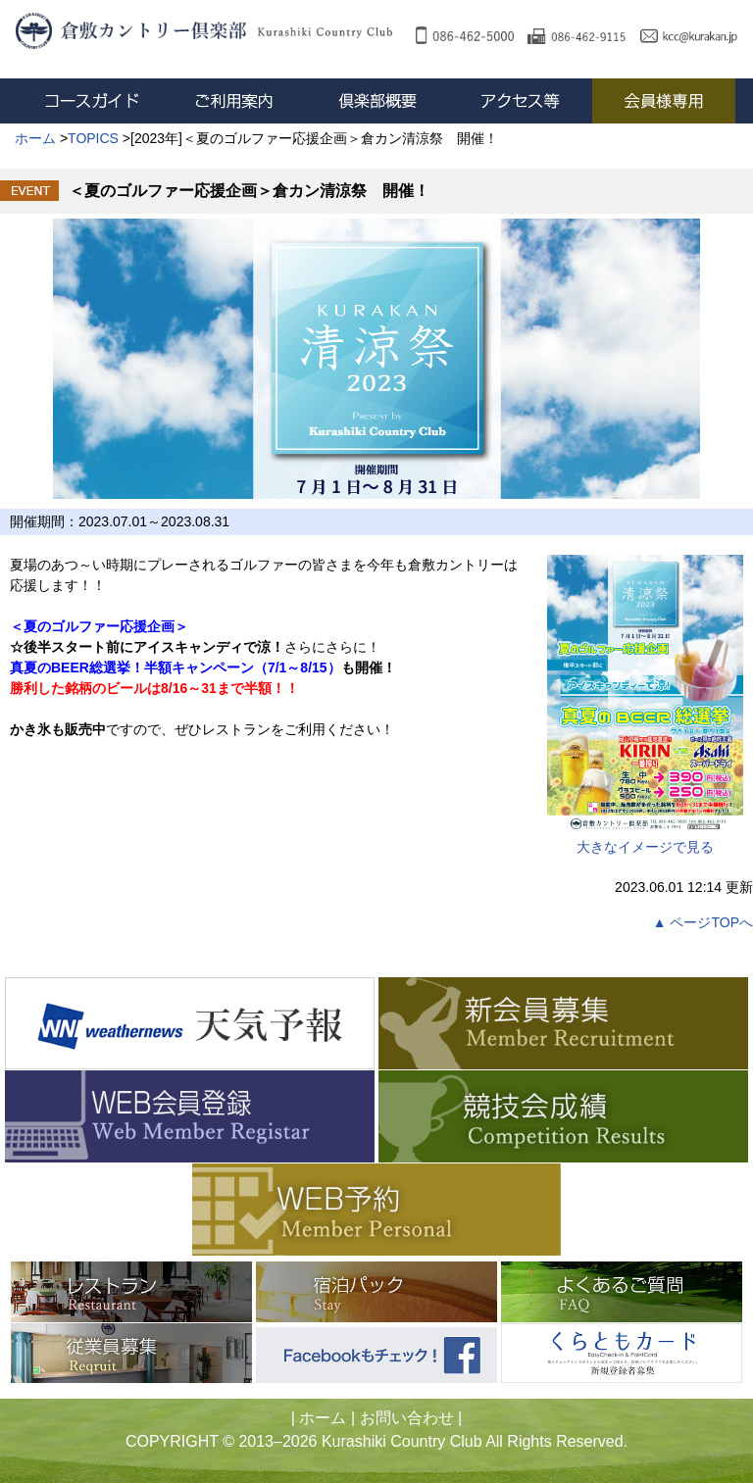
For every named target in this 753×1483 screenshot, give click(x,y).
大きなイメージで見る (645, 705)
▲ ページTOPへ (703, 922)
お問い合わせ (407, 1417)
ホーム (322, 1417)
